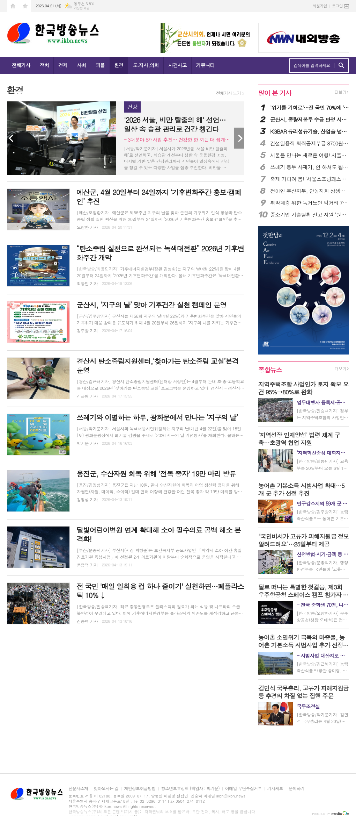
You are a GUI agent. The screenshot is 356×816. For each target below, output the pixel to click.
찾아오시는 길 (106, 788)
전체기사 (21, 65)
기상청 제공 (81, 8)
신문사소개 (78, 788)
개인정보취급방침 (139, 788)
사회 (81, 65)
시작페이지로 (13, 6)
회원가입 (320, 5)
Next (239, 138)
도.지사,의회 (146, 65)
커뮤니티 (205, 65)
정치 (44, 65)
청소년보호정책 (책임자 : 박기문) (190, 788)
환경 (118, 65)
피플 (100, 65)
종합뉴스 (270, 369)
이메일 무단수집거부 (243, 788)
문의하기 (296, 788)
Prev (12, 138)
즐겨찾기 (25, 6)
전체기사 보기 (228, 93)
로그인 (337, 5)
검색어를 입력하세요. (313, 65)
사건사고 (177, 65)
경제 (62, 65)
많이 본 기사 (274, 92)
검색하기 (341, 65)
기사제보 (275, 788)
